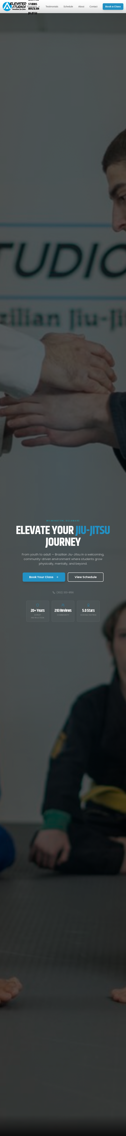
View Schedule (86, 577)
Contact (93, 6)
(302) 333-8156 (63, 592)
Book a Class (113, 6)
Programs (33, 6)
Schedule (68, 6)
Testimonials (52, 6)
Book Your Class (44, 577)
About (81, 6)
